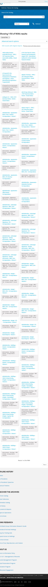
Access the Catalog (13, 8)
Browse (21, 24)
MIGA (25, 582)
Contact (41, 575)
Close (46, 1)
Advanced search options (10, 41)
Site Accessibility (17, 575)
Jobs (36, 575)
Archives (4, 8)
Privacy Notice (7, 575)
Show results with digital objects (31, 46)
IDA (19, 582)
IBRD (15, 582)
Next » (45, 464)
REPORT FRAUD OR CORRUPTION (15, 577)
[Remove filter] (9, 37)
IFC (22, 582)
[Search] (24, 17)
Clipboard (35, 24)
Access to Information (28, 575)
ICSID (29, 582)
